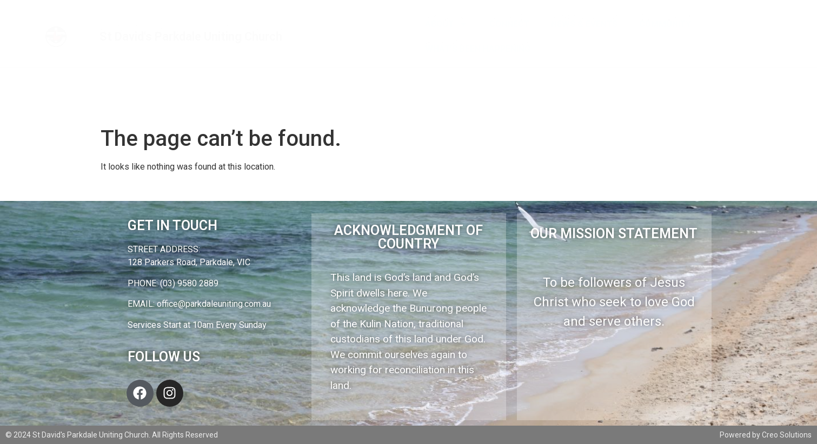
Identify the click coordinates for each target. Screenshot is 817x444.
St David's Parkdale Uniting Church (190, 36)
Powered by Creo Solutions (766, 434)
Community (665, 24)
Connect (509, 24)
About (446, 24)
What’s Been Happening (477, 49)
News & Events (584, 24)
